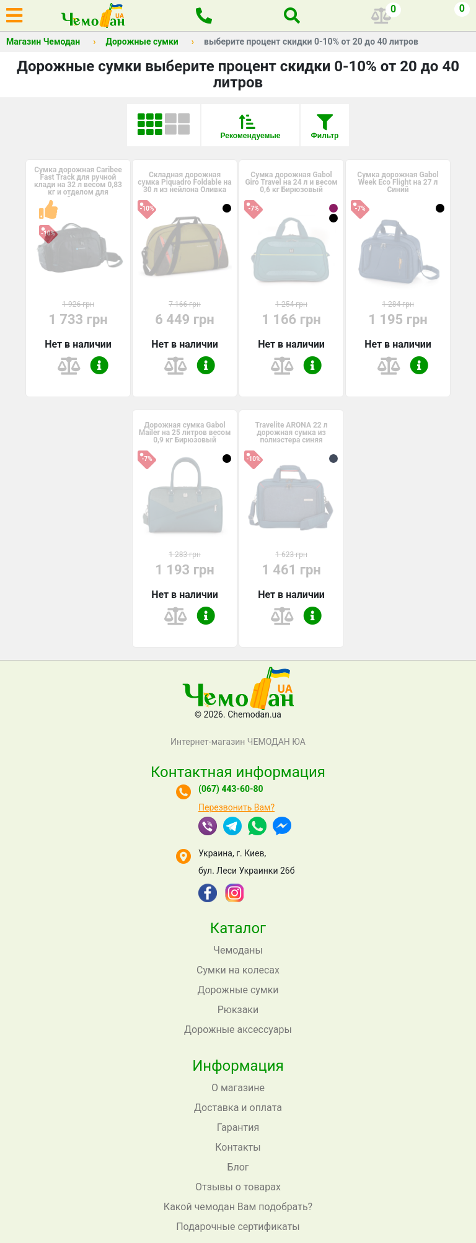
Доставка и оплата (238, 1107)
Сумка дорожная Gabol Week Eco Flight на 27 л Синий (397, 182)
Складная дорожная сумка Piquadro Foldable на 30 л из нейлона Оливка (184, 182)
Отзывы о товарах (238, 1187)
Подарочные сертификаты (238, 1226)
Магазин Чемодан (43, 41)
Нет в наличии (78, 344)
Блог (238, 1167)
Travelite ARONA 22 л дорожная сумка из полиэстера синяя (291, 432)
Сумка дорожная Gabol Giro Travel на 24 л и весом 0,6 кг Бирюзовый (291, 182)
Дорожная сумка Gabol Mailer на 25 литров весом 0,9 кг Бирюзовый (185, 432)
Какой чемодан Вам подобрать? (238, 1207)
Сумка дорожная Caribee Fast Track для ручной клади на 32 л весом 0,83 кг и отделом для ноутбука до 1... (78, 184)
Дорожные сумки (141, 41)
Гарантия (238, 1127)
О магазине (238, 1088)
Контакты (237, 1147)
